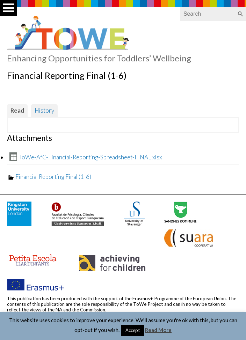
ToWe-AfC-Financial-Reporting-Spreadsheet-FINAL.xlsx (90, 157)
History (44, 110)
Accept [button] (132, 330)
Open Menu (8, 8)
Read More (158, 330)
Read (17, 110)
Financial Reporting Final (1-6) (53, 176)
